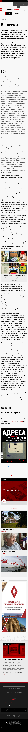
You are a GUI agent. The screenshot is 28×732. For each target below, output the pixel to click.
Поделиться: (4, 65)
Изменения (3, 531)
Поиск (1, 1)
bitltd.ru (16, 729)
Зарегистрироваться (12, 421)
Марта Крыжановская (8, 551)
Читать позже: (24, 64)
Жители (3, 553)
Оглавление (14, 706)
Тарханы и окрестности (8, 529)
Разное (8, 13)
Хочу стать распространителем (14, 692)
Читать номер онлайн (14, 466)
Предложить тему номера (14, 688)
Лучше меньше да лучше (9, 573)
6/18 (13, 21)
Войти (21, 421)
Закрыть (25, 710)
